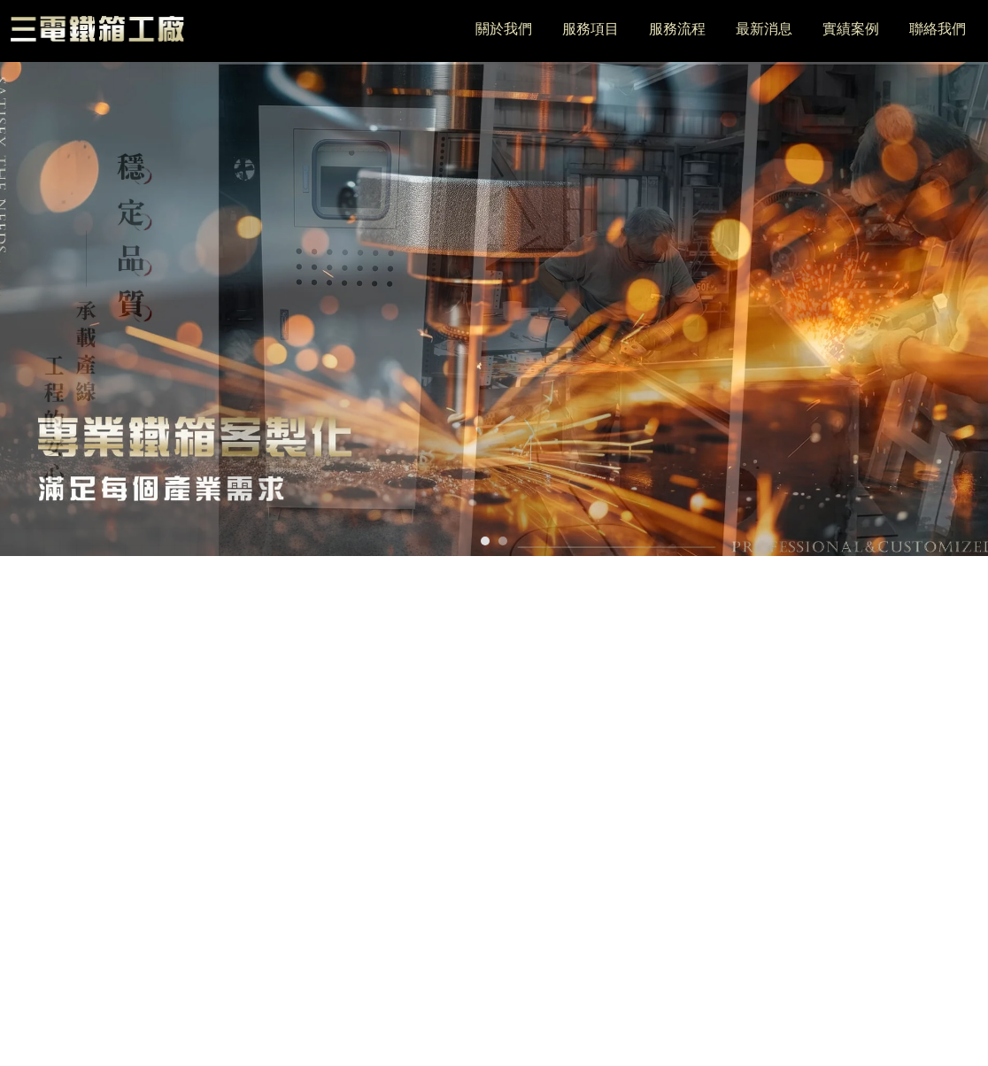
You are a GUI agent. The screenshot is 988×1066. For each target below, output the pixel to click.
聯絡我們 (937, 28)
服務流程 (677, 28)
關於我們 (503, 28)
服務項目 (590, 28)
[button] (485, 541)
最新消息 (764, 28)
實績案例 (850, 28)
